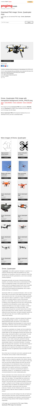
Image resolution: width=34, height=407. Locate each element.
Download (6, 157)
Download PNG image (7, 60)
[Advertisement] (17, 33)
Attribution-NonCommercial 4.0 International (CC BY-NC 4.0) (19, 69)
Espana (10, 1)
